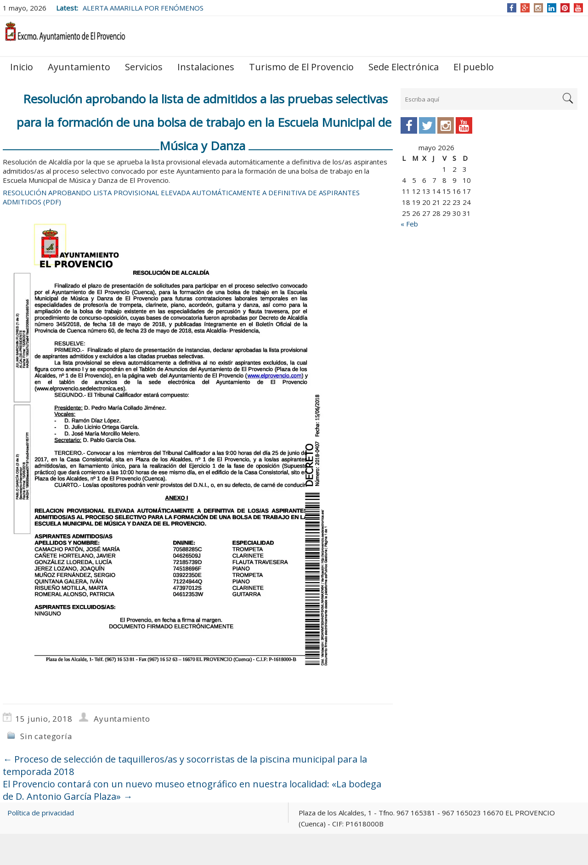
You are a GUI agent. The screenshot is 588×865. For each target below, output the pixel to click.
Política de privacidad (40, 812)
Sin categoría (46, 736)
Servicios (144, 67)
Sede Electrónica (403, 67)
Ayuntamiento (79, 67)
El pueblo (473, 67)
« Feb (409, 223)
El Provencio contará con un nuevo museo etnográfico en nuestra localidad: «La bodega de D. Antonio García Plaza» (192, 790)
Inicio (21, 67)
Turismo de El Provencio (301, 67)
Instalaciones (205, 67)
